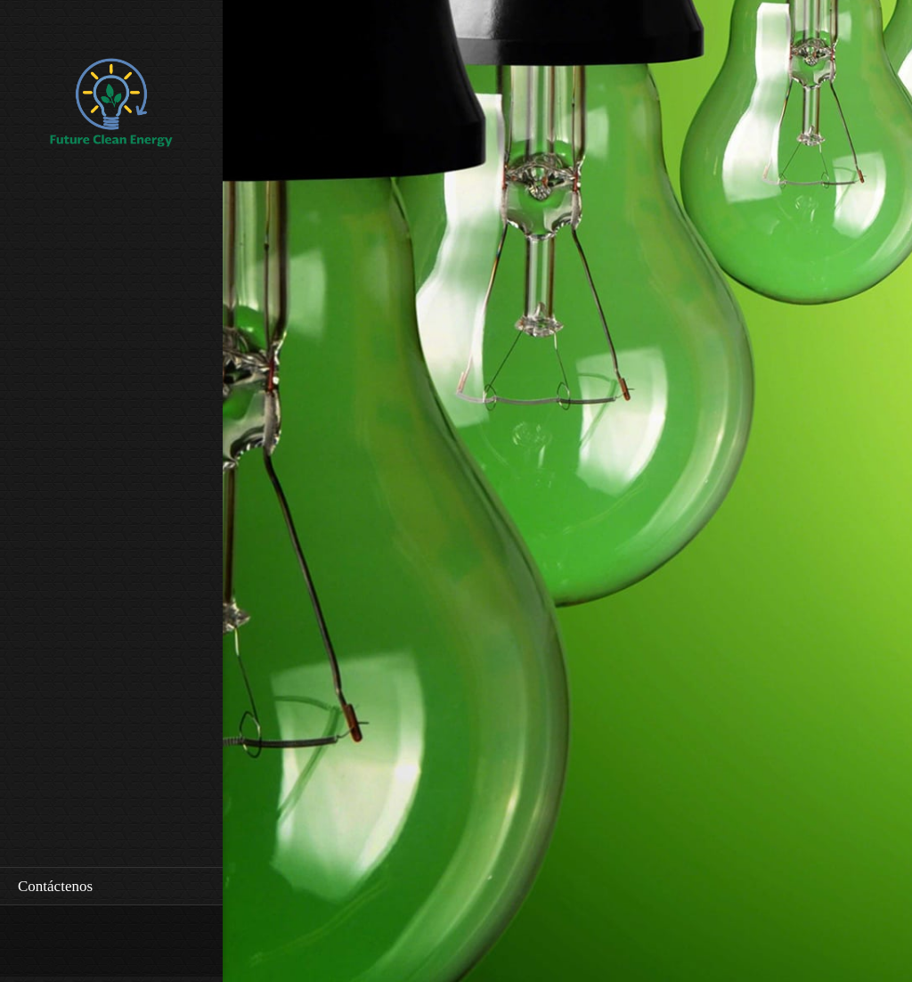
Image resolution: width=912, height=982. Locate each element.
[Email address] (58, 941)
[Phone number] (31, 941)
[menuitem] (111, 886)
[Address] (84, 941)
